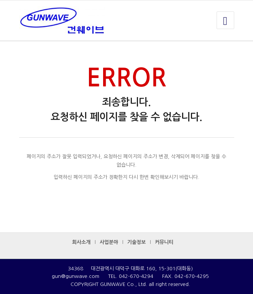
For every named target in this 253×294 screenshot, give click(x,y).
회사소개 (81, 242)
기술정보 (136, 242)
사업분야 (109, 242)
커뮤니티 (164, 242)
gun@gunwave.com (75, 276)
